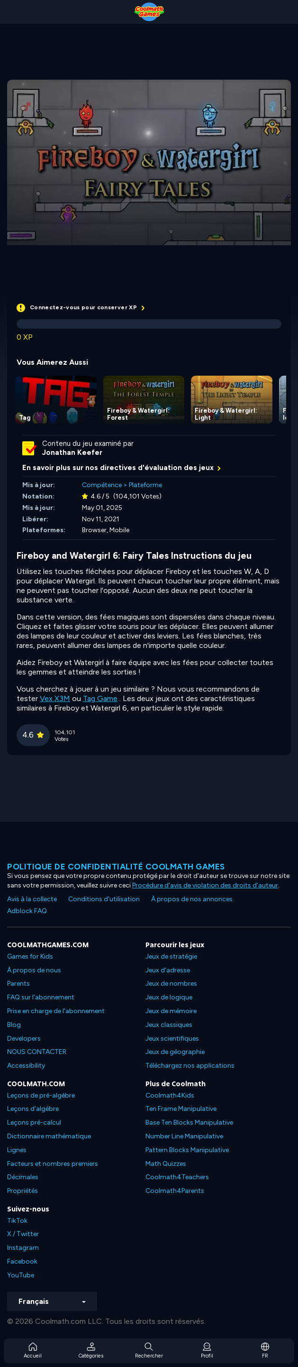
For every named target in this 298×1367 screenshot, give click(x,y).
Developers (24, 1038)
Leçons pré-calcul (34, 1122)
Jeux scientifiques (172, 1038)
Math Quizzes (165, 1164)
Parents (18, 983)
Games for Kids (30, 956)
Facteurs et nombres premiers (52, 1164)
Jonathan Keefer (72, 452)
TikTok (17, 1221)
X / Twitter (23, 1234)
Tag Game (100, 698)
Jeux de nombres (171, 983)
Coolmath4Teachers (177, 1177)
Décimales (22, 1177)
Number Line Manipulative (184, 1136)
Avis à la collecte (32, 899)
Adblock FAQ (27, 911)
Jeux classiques (168, 1025)
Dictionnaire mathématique (49, 1136)
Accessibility (26, 1066)
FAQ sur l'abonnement (40, 997)
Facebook (22, 1261)
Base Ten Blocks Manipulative (189, 1122)
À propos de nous (34, 970)
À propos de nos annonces (192, 899)
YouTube (20, 1275)
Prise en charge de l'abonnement (56, 1011)
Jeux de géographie (175, 1052)
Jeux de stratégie (171, 956)
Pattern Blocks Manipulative (187, 1150)
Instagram (23, 1248)
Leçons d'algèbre (33, 1109)
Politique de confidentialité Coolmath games (116, 866)
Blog (14, 1025)
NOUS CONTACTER (36, 1052)
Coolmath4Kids (169, 1095)
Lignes (17, 1150)
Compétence (102, 485)
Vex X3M (55, 698)
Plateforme (145, 485)
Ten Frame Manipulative (181, 1109)
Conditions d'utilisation (104, 899)
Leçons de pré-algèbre (41, 1095)
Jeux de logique (168, 997)
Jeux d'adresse (167, 970)
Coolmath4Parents (174, 1191)
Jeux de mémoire (171, 1011)
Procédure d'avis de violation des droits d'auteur (205, 885)
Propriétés (22, 1191)
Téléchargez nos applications (190, 1066)
